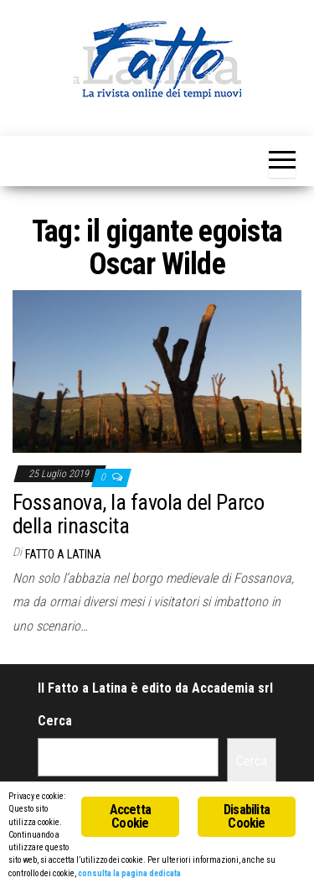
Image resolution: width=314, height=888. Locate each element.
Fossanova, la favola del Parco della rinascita (138, 514)
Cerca (55, 721)
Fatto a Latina (63, 554)
